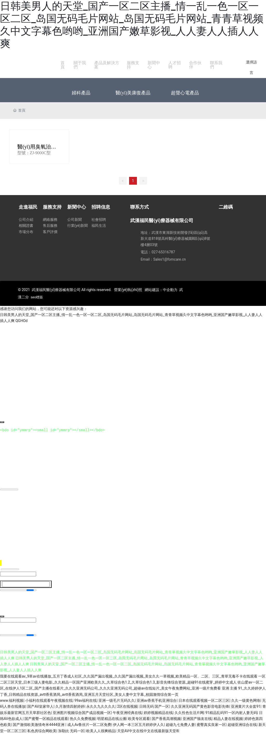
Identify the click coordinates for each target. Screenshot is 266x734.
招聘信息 (100, 207)
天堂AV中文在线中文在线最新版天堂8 (147, 731)
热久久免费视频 (82, 719)
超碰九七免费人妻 (180, 725)
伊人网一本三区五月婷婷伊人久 (138, 725)
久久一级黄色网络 (245, 700)
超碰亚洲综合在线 (242, 725)
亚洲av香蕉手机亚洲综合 (157, 700)
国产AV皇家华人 (40, 706)
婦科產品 (81, 92)
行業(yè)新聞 (77, 225)
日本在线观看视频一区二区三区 (203, 700)
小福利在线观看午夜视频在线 (48, 700)
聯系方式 (139, 207)
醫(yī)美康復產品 (133, 92)
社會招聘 (98, 219)
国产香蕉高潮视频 (166, 719)
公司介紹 (26, 219)
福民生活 (98, 225)
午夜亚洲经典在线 (127, 713)
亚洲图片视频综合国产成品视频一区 (82, 713)
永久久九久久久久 (100, 706)
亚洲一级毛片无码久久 (116, 700)
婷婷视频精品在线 (158, 713)
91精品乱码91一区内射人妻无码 (231, 713)
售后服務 (50, 225)
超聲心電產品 (185, 92)
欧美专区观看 (139, 719)
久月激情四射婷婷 (69, 706)
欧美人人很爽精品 (100, 731)
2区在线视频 (127, 706)
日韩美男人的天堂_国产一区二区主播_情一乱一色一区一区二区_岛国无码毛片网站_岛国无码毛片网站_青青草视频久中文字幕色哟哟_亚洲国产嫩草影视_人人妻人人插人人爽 (131, 25)
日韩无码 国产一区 (154, 706)
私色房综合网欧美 (41, 731)
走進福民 (28, 207)
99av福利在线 (85, 700)
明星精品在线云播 (111, 719)
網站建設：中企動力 (161, 290)
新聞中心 (76, 207)
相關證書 (26, 225)
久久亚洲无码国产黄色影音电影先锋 (200, 706)
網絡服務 (50, 219)
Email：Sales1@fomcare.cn (163, 259)
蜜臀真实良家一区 (211, 725)
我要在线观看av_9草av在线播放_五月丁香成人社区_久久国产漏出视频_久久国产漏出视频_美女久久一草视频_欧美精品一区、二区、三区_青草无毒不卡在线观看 (128, 676)
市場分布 (26, 232)
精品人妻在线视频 (228, 719)
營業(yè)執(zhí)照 (128, 290)
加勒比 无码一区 (71, 731)
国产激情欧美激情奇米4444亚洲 (39, 725)
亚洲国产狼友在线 (197, 719)
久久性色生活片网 (189, 713)
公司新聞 (74, 219)
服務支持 (52, 207)
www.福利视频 (11, 700)
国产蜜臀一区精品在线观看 (46, 719)
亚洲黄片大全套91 (246, 706)
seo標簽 (37, 297)
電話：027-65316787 (158, 252)
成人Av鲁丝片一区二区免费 (89, 725)
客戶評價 (50, 232)
